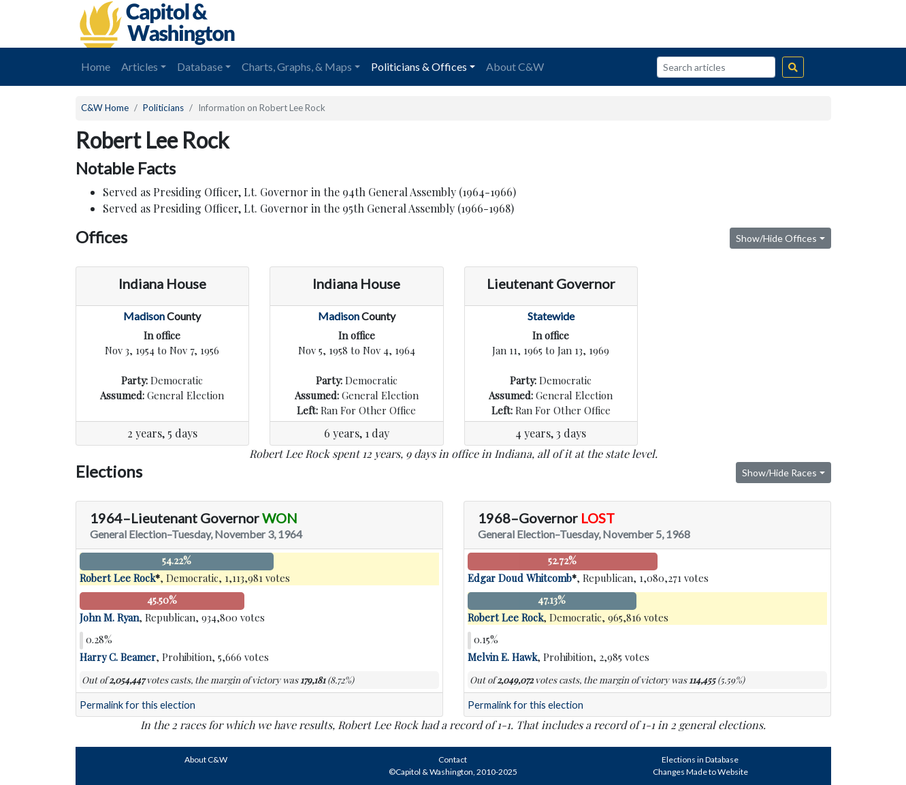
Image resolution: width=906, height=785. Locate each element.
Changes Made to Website (700, 772)
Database (200, 66)
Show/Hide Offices (776, 238)
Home (95, 66)
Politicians (163, 107)
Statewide (551, 315)
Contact (452, 759)
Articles (139, 66)
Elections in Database (700, 759)
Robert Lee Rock (117, 578)
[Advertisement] (678, 23)
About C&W (515, 66)
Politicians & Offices (419, 66)
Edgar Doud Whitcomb (520, 578)
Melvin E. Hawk (502, 657)
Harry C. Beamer (118, 657)
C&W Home (105, 107)
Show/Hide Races (779, 472)
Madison (144, 315)
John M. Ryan (109, 617)
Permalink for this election (137, 705)
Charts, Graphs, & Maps (297, 66)
